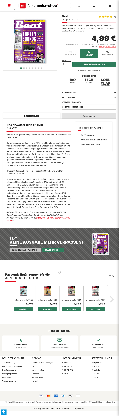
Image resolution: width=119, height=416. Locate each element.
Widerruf (35, 374)
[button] (4, 412)
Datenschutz (66, 408)
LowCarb (95, 366)
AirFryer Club (97, 362)
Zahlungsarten (37, 377)
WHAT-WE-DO (67, 366)
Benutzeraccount (9, 370)
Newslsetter (66, 362)
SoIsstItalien (96, 370)
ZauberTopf (96, 377)
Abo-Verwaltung (8, 362)
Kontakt (35, 381)
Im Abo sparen (52, 250)
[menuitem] (9, 5)
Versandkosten (38, 370)
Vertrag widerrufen (9, 381)
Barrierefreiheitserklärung (12, 366)
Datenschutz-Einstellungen (42, 362)
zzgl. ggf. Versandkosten (107, 47)
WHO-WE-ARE (67, 370)
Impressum (81, 408)
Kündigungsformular (10, 374)
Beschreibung (31, 116)
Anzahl (64, 60)
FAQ (33, 366)
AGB (74, 408)
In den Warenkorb (94, 64)
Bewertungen (89, 116)
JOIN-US (65, 374)
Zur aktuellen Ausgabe (24, 250)
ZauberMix (96, 374)
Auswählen (23, 309)
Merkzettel (6, 377)
